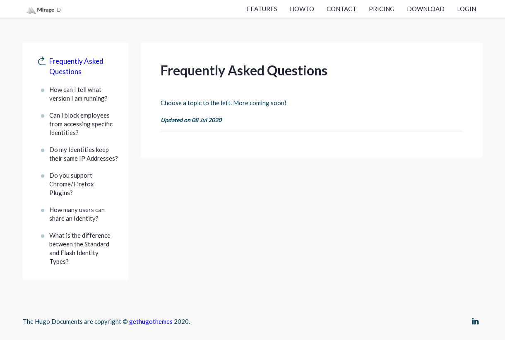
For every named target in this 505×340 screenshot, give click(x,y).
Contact (341, 8)
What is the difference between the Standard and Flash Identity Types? (80, 248)
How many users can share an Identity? (77, 214)
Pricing (381, 8)
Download (426, 8)
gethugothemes (151, 321)
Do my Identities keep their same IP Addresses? (83, 154)
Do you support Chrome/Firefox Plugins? (71, 183)
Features (262, 8)
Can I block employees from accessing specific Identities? (81, 123)
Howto (302, 8)
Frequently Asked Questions (76, 66)
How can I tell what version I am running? (78, 94)
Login (466, 8)
